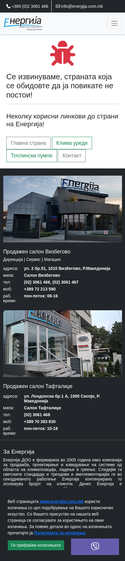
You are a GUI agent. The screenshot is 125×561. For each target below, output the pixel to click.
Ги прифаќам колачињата (36, 545)
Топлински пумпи (31, 156)
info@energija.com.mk (79, 6)
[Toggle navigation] (114, 23)
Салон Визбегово (42, 275)
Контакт (71, 156)
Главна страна (28, 143)
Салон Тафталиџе (42, 407)
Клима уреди (72, 143)
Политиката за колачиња (59, 532)
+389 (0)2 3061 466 (27, 6)
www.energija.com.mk (62, 501)
